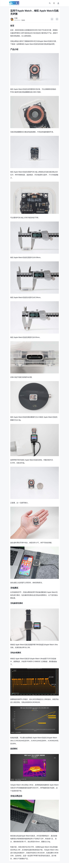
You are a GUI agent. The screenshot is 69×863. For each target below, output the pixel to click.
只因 (15, 18)
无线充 (23, 20)
